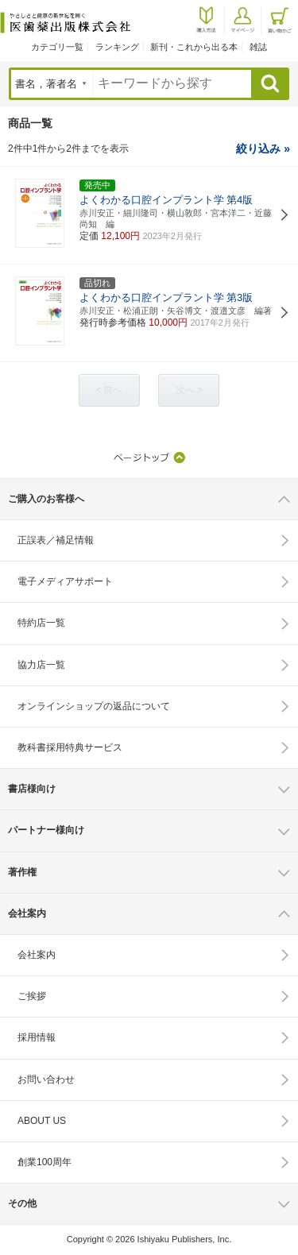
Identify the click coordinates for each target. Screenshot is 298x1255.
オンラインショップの (93, 706)
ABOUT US (41, 1120)
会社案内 (36, 954)
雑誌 (258, 47)
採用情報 (36, 1037)
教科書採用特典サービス (69, 747)
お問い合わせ (46, 1079)
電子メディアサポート (65, 581)
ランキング (117, 47)
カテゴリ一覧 (57, 47)
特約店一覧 (41, 622)
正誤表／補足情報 (55, 540)
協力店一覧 (41, 664)
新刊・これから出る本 (194, 47)
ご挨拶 (31, 996)
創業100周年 (44, 1162)
